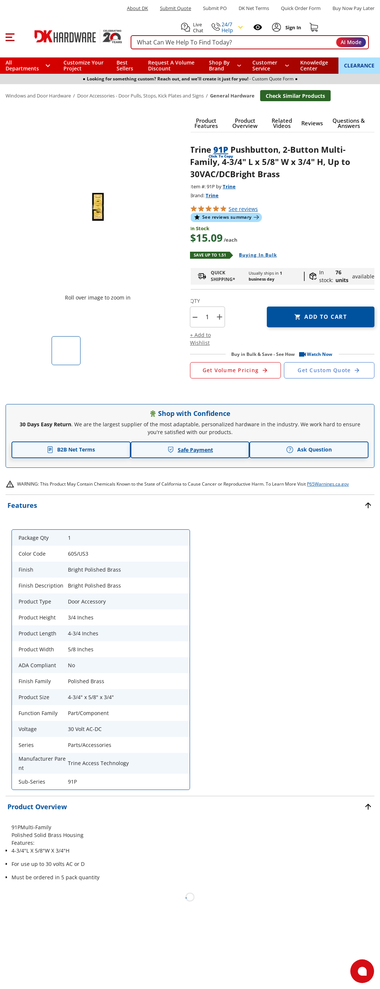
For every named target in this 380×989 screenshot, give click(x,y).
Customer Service (264, 66)
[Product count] (207, 317)
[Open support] (362, 971)
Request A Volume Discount (171, 65)
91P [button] (220, 149)
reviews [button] (243, 208)
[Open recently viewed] (257, 27)
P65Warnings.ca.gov (328, 484)
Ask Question (309, 449)
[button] (10, 36)
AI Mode (351, 42)
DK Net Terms (254, 8)
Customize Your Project (83, 65)
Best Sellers (125, 65)
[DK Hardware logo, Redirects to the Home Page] (70, 36)
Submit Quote (175, 8)
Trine (229, 186)
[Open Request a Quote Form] (235, 370)
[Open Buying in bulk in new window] (255, 255)
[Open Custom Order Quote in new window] (329, 370)
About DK (137, 8)
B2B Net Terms (71, 449)
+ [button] (219, 316)
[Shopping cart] (313, 27)
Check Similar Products (295, 95)
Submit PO (215, 8)
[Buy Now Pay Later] (353, 8)
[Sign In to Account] (292, 27)
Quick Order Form (301, 8)
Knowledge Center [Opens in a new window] (314, 65)
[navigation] (270, 65)
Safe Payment (190, 449)
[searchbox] (250, 42)
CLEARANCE (359, 65)
